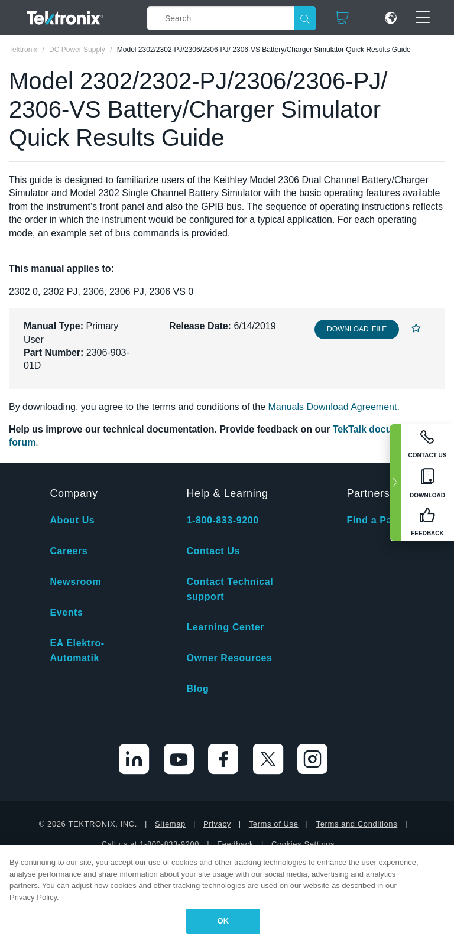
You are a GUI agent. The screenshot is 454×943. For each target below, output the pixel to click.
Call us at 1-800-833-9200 (150, 844)
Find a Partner (380, 520)
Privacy (217, 824)
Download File (357, 329)
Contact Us (212, 551)
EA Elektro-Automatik (77, 650)
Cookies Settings (303, 844)
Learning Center (225, 627)
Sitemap (170, 824)
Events (66, 612)
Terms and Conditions (357, 824)
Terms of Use (274, 824)
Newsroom (75, 582)
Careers (68, 551)
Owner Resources (229, 658)
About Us (72, 520)
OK (223, 920)
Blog (197, 689)
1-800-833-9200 (222, 520)
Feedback (235, 844)
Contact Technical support (229, 589)
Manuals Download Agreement (332, 407)
